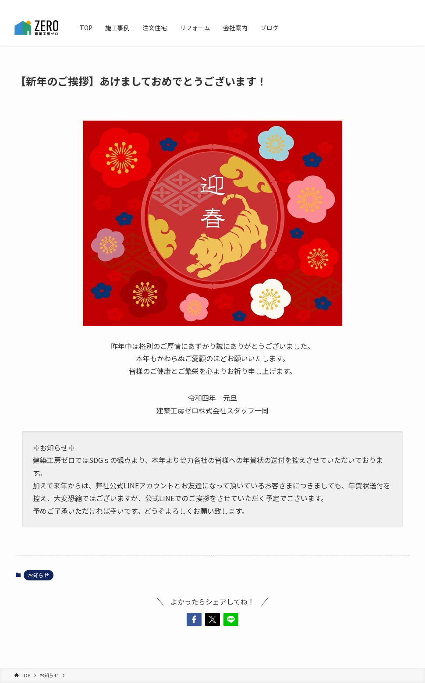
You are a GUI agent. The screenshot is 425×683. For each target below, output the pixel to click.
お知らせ (38, 575)
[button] (194, 619)
